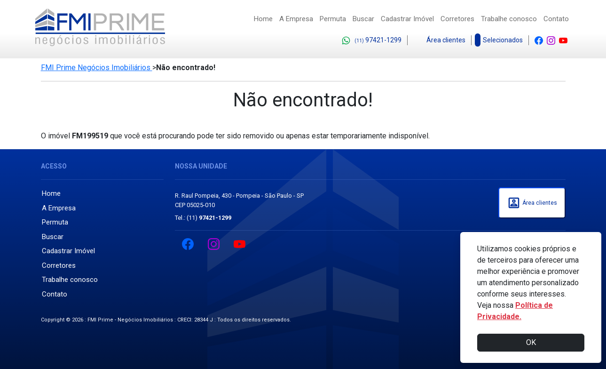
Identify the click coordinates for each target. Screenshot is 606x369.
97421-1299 (371, 40)
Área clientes (439, 40)
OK (531, 342)
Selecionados (500, 40)
